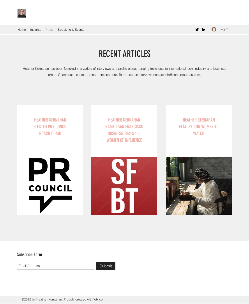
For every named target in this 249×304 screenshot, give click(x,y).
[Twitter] (197, 29)
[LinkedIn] (203, 29)
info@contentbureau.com (182, 75)
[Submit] (105, 266)
